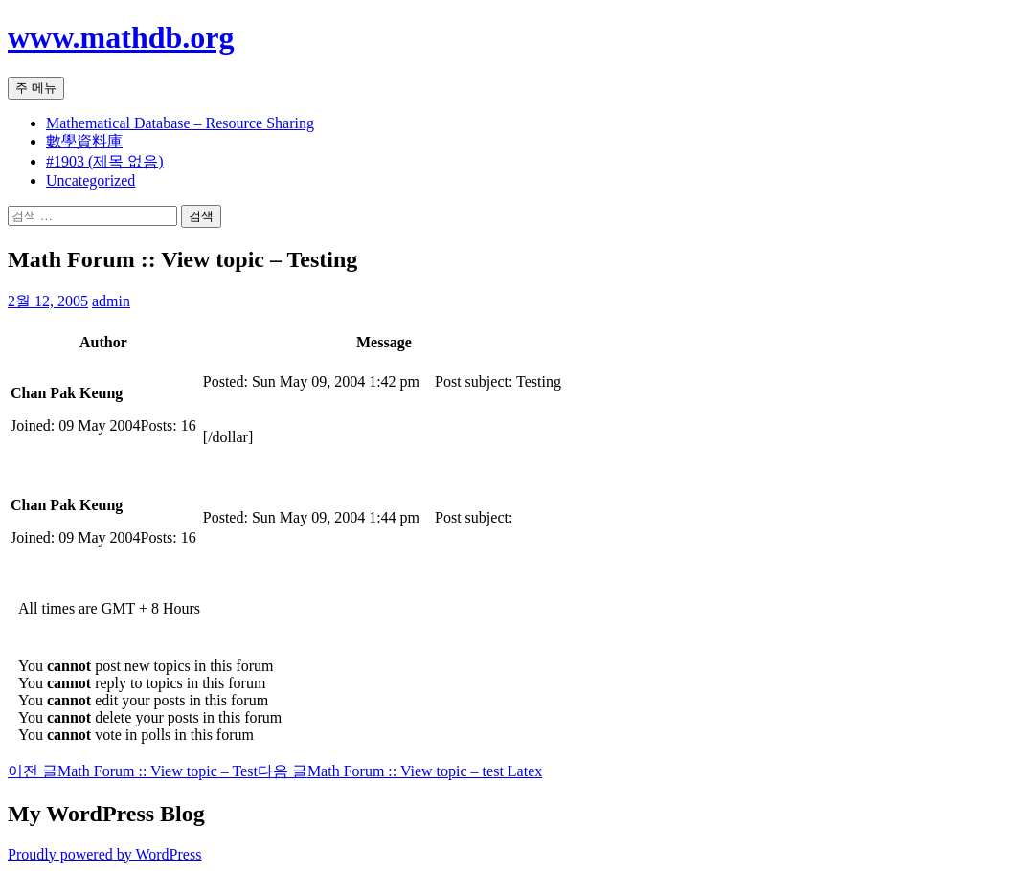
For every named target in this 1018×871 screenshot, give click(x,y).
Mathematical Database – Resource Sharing (180, 123)
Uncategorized (90, 180)
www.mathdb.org (121, 37)
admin (111, 301)
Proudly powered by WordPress (104, 854)
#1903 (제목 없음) (105, 161)
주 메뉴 (36, 87)
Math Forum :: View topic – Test (133, 771)
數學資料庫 (84, 141)
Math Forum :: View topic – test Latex (400, 771)
